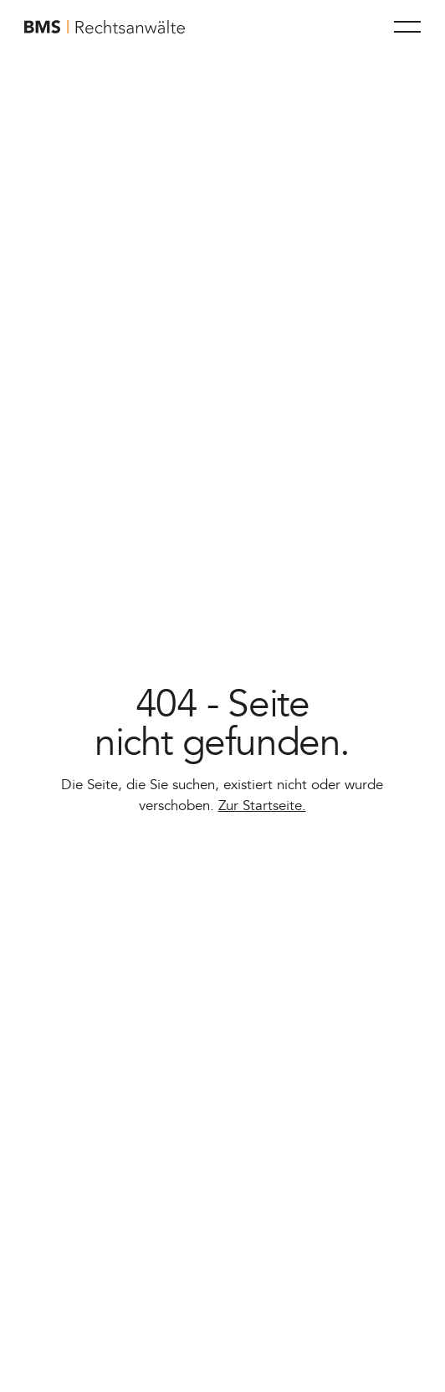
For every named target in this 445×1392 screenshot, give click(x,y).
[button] (407, 27)
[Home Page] (104, 27)
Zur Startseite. (262, 805)
